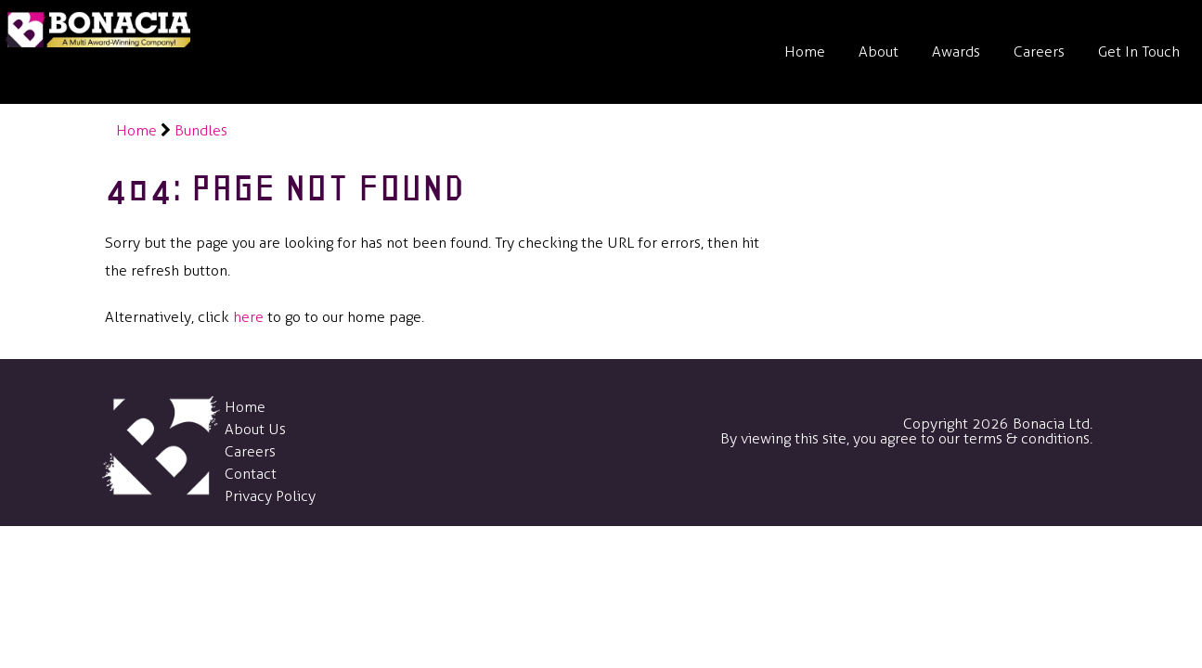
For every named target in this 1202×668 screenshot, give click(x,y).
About (878, 51)
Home (804, 51)
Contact (251, 473)
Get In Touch (1139, 51)
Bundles (200, 130)
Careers (1039, 51)
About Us (255, 429)
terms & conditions (1026, 438)
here (248, 317)
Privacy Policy (270, 496)
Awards (956, 51)
